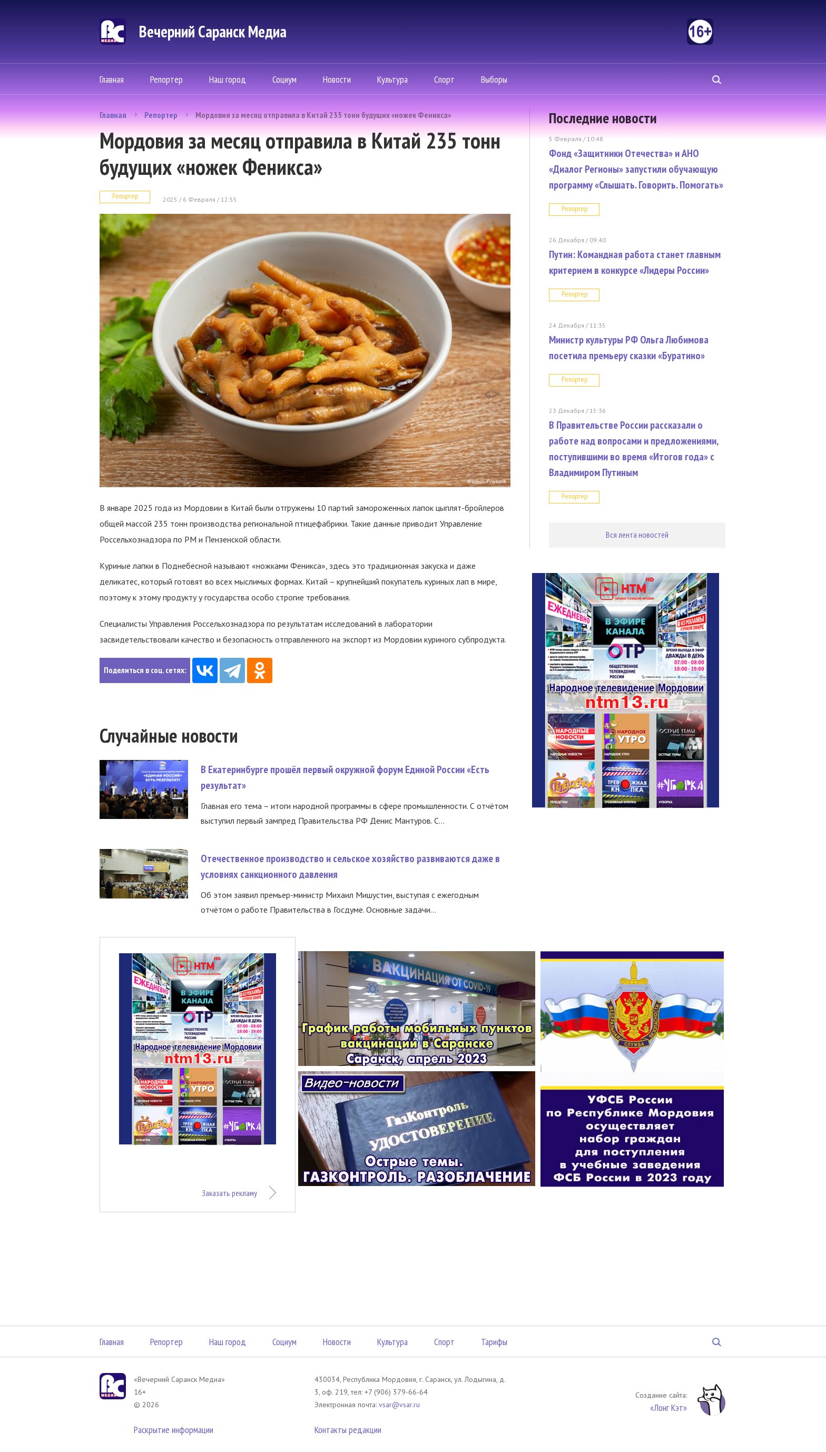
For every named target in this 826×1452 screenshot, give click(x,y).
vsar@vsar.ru (399, 1404)
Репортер (166, 79)
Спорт (444, 79)
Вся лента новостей (637, 534)
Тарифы (494, 1342)
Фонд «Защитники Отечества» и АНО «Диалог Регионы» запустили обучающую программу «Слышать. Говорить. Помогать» (636, 169)
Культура (392, 79)
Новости (337, 79)
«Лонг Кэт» (668, 1407)
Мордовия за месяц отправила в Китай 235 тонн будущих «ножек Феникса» (323, 115)
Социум (284, 79)
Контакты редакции (347, 1430)
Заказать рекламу (229, 1193)
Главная (112, 79)
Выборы (494, 79)
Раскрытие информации (173, 1430)
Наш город (227, 79)
